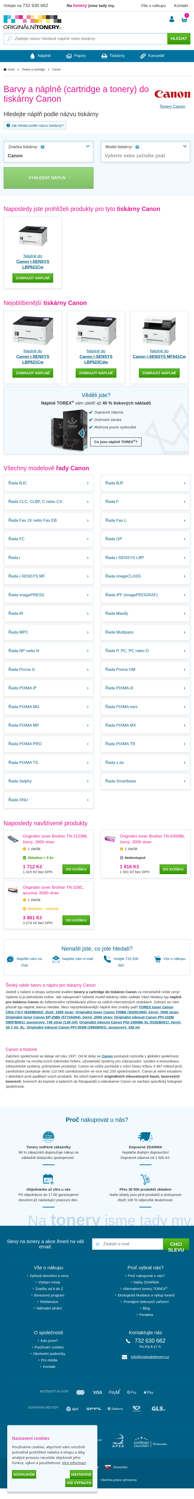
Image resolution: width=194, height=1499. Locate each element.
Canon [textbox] (15, 155)
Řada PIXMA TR (121, 752)
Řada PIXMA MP (24, 733)
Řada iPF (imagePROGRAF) (132, 598)
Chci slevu (176, 1256)
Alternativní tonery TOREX (146, 1299)
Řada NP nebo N (24, 656)
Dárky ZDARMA (146, 1293)
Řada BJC (18, 483)
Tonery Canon (172, 106)
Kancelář (154, 56)
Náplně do (32, 261)
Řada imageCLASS (123, 579)
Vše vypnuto (79, 1482)
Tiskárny (113, 56)
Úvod (11, 69)
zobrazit (33, 373)
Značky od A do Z (49, 1299)
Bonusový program (49, 1306)
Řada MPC (19, 637)
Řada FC (17, 540)
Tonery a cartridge (33, 69)
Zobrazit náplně (33, 278)
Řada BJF (115, 483)
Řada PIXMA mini (122, 713)
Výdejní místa (49, 1293)
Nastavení (81, 1474)
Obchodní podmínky (49, 1364)
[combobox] (49, 151)
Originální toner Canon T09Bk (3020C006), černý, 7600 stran (126, 1023)
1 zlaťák (34, 859)
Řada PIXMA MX (121, 733)
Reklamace (49, 1312)
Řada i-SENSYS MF (27, 579)
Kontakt (181, 5)
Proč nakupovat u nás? (146, 1286)
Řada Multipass (120, 637)
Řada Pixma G (22, 675)
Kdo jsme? (49, 1351)
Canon (107, 1067)
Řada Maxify (117, 617)
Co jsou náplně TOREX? (116, 441)
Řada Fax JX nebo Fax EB (33, 521)
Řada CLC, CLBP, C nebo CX (36, 502)
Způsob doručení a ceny (49, 1286)
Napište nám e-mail (72, 969)
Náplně (38, 56)
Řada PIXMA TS (23, 771)
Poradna (146, 1325)
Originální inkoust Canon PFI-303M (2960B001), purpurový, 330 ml (83, 1038)
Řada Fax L (116, 521)
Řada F (112, 502)
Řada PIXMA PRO (25, 752)
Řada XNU (18, 810)
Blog (146, 1319)
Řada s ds (115, 771)
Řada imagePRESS (26, 598)
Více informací (74, 1462)
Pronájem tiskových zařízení (146, 1312)
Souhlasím (24, 1474)
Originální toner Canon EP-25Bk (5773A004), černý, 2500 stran (59, 1028)
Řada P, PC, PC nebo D (127, 656)
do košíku (76, 879)
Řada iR (16, 617)
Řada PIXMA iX (120, 694)
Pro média (49, 1371)
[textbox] (145, 155)
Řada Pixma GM (121, 675)
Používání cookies (49, 1358)
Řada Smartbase (121, 790)
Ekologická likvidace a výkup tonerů (146, 1306)
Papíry (75, 56)
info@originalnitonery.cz (150, 1367)
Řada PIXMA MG (24, 713)
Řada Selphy (20, 790)
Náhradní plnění (49, 1319)
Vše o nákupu (153, 5)
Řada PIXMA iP (23, 694)
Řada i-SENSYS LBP (125, 560)
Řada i (14, 560)
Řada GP (114, 540)
